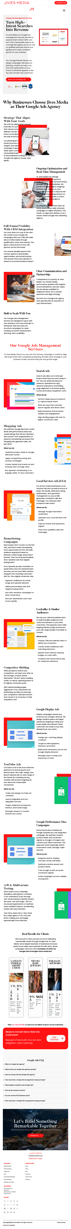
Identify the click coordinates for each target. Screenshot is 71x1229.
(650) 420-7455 (35, 1158)
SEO (5, 1174)
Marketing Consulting (9, 1182)
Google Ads (6, 1171)
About (26, 1168)
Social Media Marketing (9, 1176)
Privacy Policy (61, 1222)
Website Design (7, 1166)
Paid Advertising (7, 1168)
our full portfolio (18, 1025)
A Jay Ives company (9, 1225)
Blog (26, 1171)
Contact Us (28, 1174)
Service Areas (28, 1176)
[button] (64, 10)
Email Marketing (7, 1179)
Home (26, 1166)
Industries (27, 1179)
